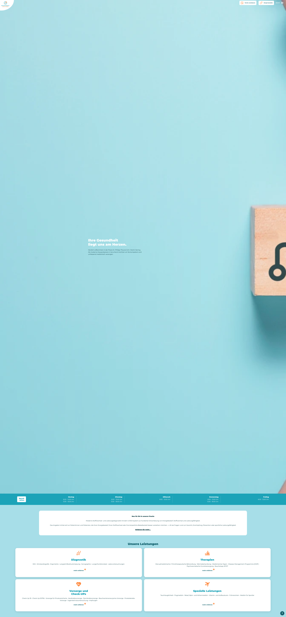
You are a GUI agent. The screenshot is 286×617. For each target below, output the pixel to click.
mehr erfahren (78, 571)
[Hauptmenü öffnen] (280, 2)
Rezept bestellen (265, 2)
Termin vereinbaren (246, 2)
